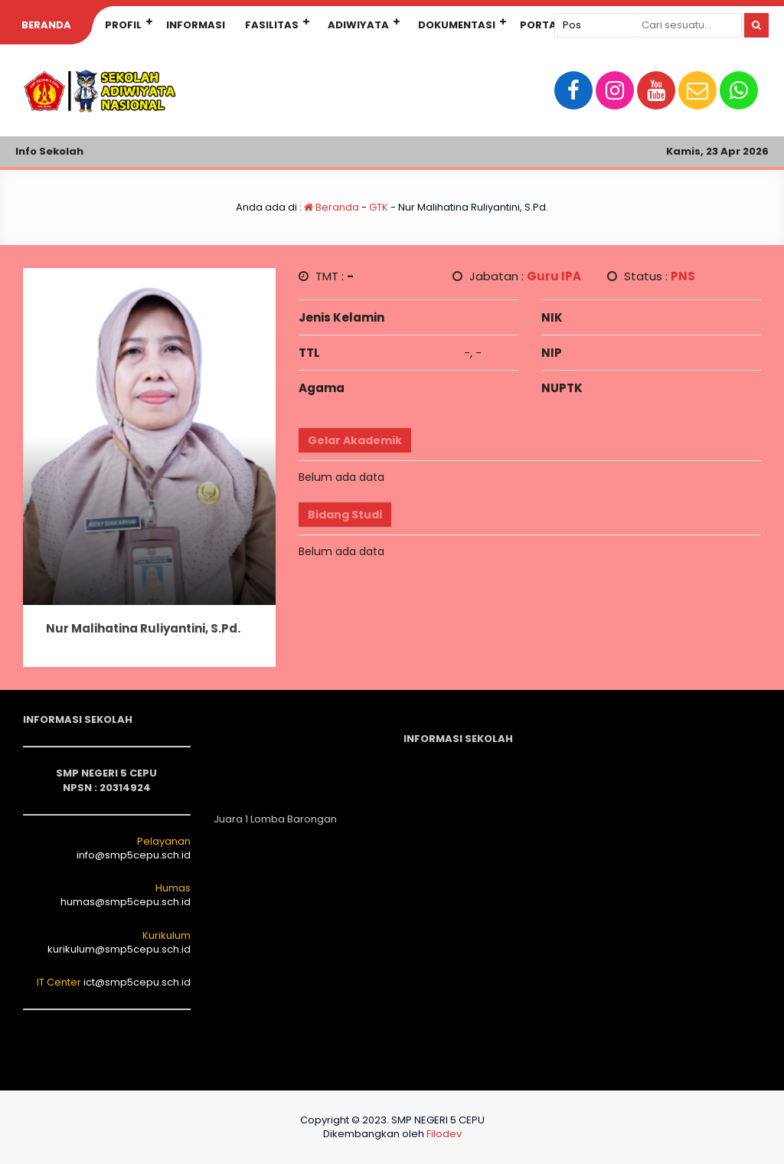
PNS (683, 276)
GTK (378, 207)
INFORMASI (195, 25)
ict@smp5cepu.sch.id (137, 982)
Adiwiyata (358, 25)
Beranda (46, 25)
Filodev (444, 1133)
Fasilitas (272, 25)
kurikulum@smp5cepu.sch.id (119, 949)
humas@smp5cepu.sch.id (125, 901)
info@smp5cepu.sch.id (134, 855)
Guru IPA (554, 276)
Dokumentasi (456, 25)
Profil (123, 25)
